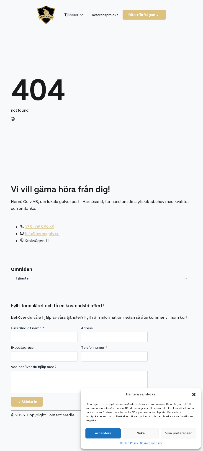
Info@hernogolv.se (42, 233)
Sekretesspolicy (151, 443)
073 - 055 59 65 (39, 226)
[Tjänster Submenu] (83, 14)
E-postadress (22, 347)
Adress (87, 328)
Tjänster (71, 15)
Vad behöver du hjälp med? (34, 367)
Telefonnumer (94, 347)
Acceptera (103, 433)
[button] (194, 394)
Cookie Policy (129, 443)
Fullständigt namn (27, 328)
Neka (141, 433)
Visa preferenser (178, 433)
